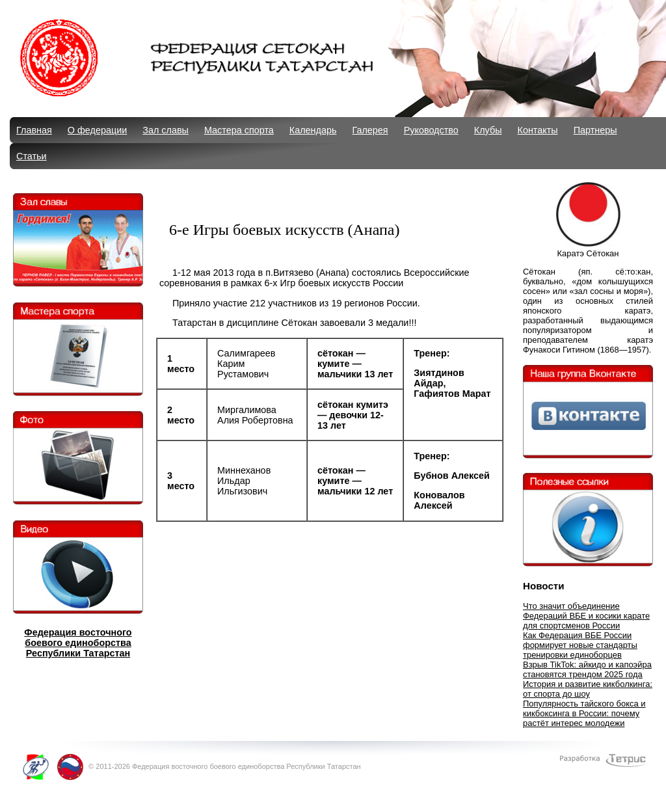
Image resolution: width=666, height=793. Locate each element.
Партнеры (595, 130)
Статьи (31, 156)
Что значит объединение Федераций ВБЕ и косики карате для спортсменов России (586, 615)
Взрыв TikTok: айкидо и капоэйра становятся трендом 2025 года (587, 669)
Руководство (431, 130)
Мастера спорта (239, 130)
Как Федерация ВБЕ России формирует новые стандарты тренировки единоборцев (580, 645)
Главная (34, 130)
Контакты (538, 130)
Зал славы (165, 130)
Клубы (488, 130)
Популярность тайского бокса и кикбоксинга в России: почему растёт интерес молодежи (584, 713)
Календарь (313, 130)
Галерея (370, 130)
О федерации (97, 130)
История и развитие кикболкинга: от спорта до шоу (587, 689)
